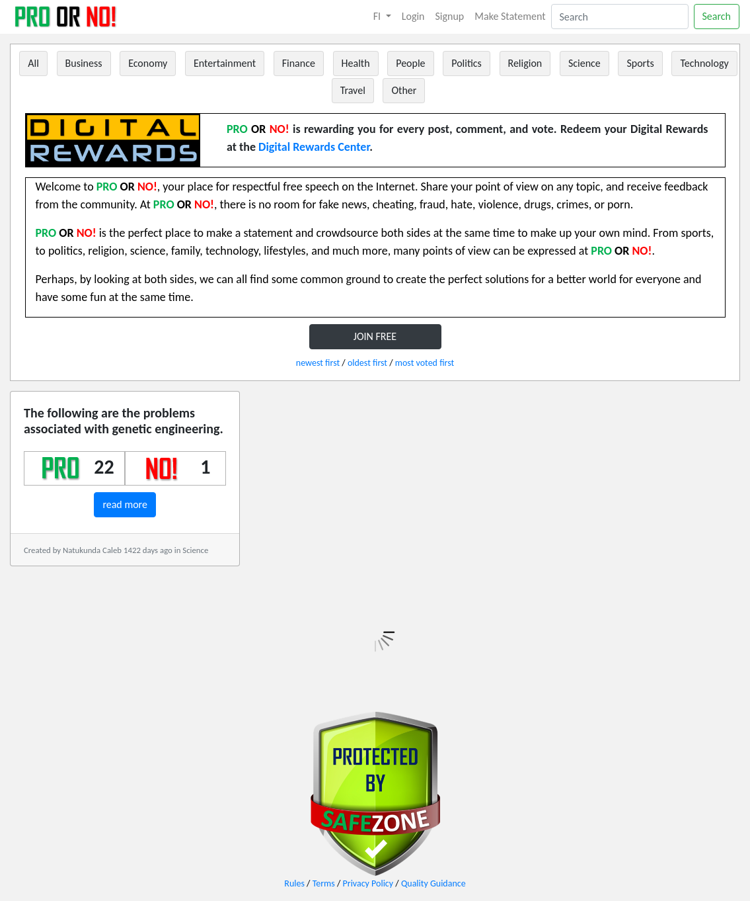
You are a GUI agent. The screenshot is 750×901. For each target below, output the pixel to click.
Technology (704, 63)
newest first (318, 362)
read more (124, 504)
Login (413, 16)
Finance (298, 63)
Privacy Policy (368, 883)
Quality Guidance (433, 883)
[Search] (620, 16)
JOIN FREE (375, 336)
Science (584, 63)
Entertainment (225, 63)
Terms (324, 883)
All (33, 63)
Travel (352, 90)
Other (403, 90)
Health (356, 63)
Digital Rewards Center (313, 147)
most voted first (424, 362)
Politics (466, 63)
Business (83, 63)
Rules (294, 883)
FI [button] (378, 16)
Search (716, 16)
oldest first (367, 362)
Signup (450, 16)
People (410, 63)
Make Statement (509, 16)
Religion (525, 63)
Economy (147, 63)
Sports (640, 63)
